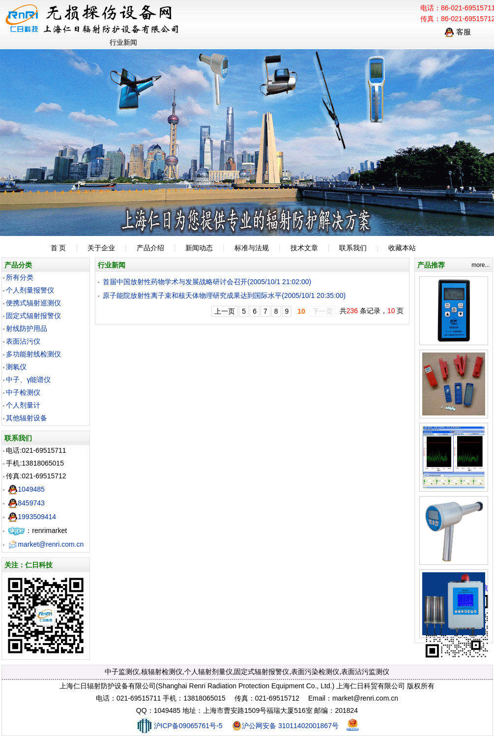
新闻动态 (199, 248)
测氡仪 (16, 367)
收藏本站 (402, 248)
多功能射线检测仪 (33, 354)
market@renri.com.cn (46, 544)
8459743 (26, 503)
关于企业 (101, 248)
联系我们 (353, 248)
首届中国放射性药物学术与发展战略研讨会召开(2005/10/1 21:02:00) (207, 282)
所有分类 (19, 277)
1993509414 (32, 517)
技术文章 (304, 248)
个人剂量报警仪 (30, 290)
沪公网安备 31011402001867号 (285, 726)
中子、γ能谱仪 (28, 379)
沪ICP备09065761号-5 (179, 726)
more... (480, 265)
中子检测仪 (23, 392)
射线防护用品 (26, 328)
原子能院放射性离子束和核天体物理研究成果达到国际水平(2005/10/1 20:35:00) (224, 295)
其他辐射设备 (26, 418)
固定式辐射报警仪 (33, 316)
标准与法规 (251, 248)
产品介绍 (150, 248)
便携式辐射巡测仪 (33, 303)
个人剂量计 (23, 405)
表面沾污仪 (23, 341)
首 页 (58, 248)
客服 (457, 32)
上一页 (224, 311)
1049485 (26, 489)
